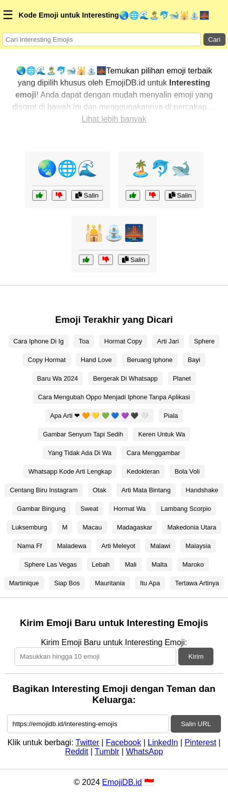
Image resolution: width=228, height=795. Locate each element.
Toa (84, 341)
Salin (86, 195)
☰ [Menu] (8, 15)
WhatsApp (144, 751)
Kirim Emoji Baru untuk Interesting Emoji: (114, 642)
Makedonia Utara (191, 527)
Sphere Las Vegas (50, 564)
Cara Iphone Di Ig (39, 341)
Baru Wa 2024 (57, 378)
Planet (182, 378)
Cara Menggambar (153, 453)
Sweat (89, 508)
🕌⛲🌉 (114, 233)
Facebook (123, 742)
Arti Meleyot (118, 546)
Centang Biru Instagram (43, 490)
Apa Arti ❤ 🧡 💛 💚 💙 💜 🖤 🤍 (99, 415)
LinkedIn (163, 742)
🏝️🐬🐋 (161, 168)
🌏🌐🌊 (67, 168)
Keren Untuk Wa (161, 434)
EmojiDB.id (122, 782)
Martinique (24, 583)
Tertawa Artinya (197, 583)
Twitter (87, 742)
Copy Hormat (46, 360)
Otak (99, 490)
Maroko (193, 564)
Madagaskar (134, 527)
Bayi (194, 360)
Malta (159, 564)
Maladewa (71, 546)
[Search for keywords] (102, 39)
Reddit (76, 751)
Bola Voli (187, 471)
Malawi (160, 546)
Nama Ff (29, 546)
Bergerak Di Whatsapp (125, 378)
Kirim (195, 656)
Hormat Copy (123, 341)
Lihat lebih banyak (114, 119)
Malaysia (198, 546)
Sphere (204, 341)
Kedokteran (143, 471)
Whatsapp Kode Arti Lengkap (69, 471)
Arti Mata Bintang (146, 490)
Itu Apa (150, 583)
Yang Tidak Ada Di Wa (79, 453)
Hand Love (96, 360)
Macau (91, 527)
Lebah (101, 564)
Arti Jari (168, 341)
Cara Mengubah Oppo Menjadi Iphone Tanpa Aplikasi (114, 397)
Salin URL (196, 724)
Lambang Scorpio (186, 508)
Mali (130, 564)
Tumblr (106, 751)
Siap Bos (67, 583)
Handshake (202, 490)
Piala (171, 415)
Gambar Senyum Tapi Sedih (83, 434)
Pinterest (200, 742)
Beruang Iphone (150, 360)
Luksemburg (29, 527)
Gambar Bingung (41, 508)
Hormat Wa (129, 508)
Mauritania (110, 583)
